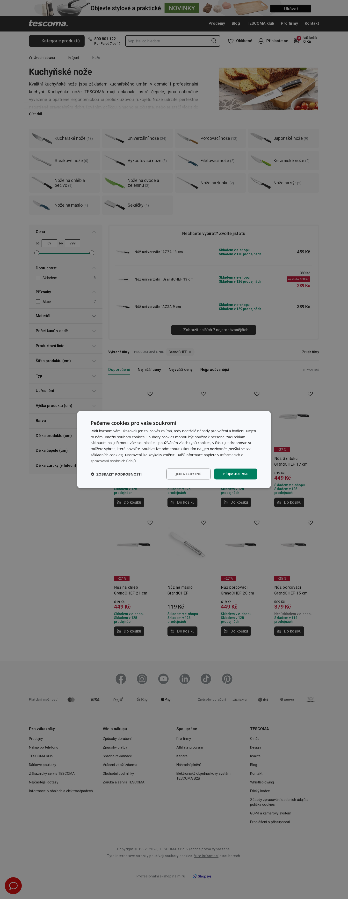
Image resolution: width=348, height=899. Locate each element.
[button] (116, 474)
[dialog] (174, 449)
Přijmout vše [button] (235, 474)
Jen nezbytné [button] (188, 474)
